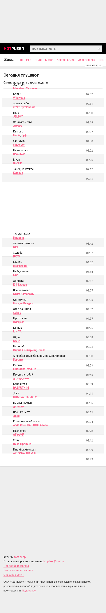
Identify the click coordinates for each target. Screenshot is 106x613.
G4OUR (17, 163)
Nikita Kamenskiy (23, 294)
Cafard (17, 312)
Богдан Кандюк (23, 303)
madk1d (31, 369)
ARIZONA (19, 453)
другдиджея (21, 378)
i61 (15, 284)
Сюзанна (31, 88)
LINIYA (17, 331)
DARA (16, 341)
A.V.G (16, 425)
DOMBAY (18, 397)
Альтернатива (65, 59)
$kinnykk (18, 322)
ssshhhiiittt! (20, 266)
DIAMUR (31, 453)
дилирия (18, 406)
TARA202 (31, 397)
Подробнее (29, 590)
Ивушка (18, 237)
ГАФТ (16, 275)
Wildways (19, 97)
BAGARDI (33, 425)
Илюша (18, 359)
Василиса (19, 154)
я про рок (19, 144)
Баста (16, 135)
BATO (16, 256)
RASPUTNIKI (21, 387)
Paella (41, 350)
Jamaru (17, 126)
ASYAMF (18, 434)
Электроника (86, 59)
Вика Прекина (22, 444)
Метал (49, 59)
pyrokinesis (28, 107)
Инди (38, 59)
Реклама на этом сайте (18, 570)
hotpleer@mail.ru (54, 561)
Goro (23, 425)
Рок (28, 59)
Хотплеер (19, 557)
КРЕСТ (17, 247)
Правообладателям (16, 566)
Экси (16, 416)
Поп (20, 59)
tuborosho (19, 369)
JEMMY (18, 116)
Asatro (44, 425)
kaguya (22, 284)
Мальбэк (19, 88)
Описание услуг (13, 574)
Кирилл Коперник (24, 350)
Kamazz (18, 172)
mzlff (16, 107)
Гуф (24, 135)
